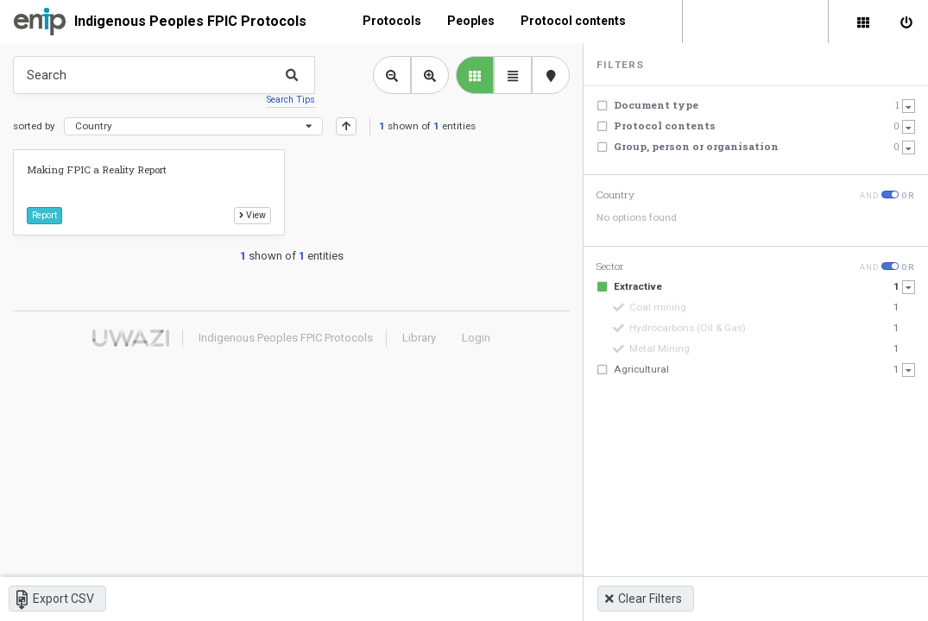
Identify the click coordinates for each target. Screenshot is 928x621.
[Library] (863, 21)
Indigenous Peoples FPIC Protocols (190, 21)
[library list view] (475, 75)
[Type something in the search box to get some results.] (164, 75)
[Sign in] (906, 21)
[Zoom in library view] (430, 75)
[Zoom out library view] (392, 75)
